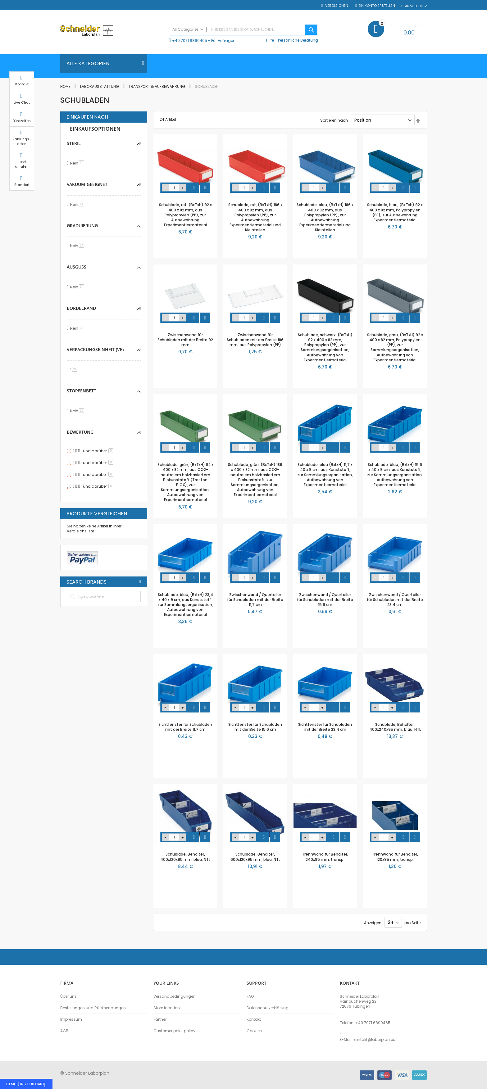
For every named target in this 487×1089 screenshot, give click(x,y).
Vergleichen (336, 5)
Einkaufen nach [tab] (87, 117)
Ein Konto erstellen (376, 5)
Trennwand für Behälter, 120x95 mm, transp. (395, 857)
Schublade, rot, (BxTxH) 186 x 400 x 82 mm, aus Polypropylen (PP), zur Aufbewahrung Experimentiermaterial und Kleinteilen (255, 217)
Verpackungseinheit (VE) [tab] (95, 349)
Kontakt (254, 1019)
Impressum (71, 1019)
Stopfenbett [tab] (81, 391)
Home (65, 86)
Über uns (68, 996)
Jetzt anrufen (442, 170)
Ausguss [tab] (76, 267)
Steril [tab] (74, 143)
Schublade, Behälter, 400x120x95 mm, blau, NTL (185, 857)
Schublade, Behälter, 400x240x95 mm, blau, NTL (395, 727)
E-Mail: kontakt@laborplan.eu (367, 1039)
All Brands (140, 581)
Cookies (254, 1030)
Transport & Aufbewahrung (157, 86)
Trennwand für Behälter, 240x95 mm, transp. (325, 857)
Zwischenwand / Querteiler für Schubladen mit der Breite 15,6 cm (325, 599)
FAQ (250, 996)
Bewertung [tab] (80, 432)
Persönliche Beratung (298, 40)
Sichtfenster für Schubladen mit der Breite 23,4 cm (325, 727)
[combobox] (243, 29)
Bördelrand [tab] (81, 308)
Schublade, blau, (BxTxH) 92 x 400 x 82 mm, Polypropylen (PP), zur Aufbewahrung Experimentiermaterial (395, 212)
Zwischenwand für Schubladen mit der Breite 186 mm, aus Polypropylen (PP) (255, 339)
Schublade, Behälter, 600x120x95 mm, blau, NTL (255, 857)
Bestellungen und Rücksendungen (93, 1007)
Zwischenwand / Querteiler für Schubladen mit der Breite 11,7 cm (255, 599)
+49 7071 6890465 (189, 40)
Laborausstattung (100, 86)
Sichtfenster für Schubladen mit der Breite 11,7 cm (185, 727)
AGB (64, 1030)
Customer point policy (174, 1030)
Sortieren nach (334, 120)
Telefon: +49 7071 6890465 (365, 1022)
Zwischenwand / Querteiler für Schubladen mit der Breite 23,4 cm (395, 599)
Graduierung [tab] (82, 225)
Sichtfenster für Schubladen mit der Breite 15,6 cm (255, 727)
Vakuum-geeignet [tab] (87, 184)
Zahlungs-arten (442, 147)
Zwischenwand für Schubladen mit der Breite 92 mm (185, 339)
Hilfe (270, 40)
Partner (159, 1019)
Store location (166, 1007)
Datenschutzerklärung (268, 1007)
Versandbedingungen (174, 996)
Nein (78, 163)
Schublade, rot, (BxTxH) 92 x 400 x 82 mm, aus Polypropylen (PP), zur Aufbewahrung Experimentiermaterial (185, 215)
